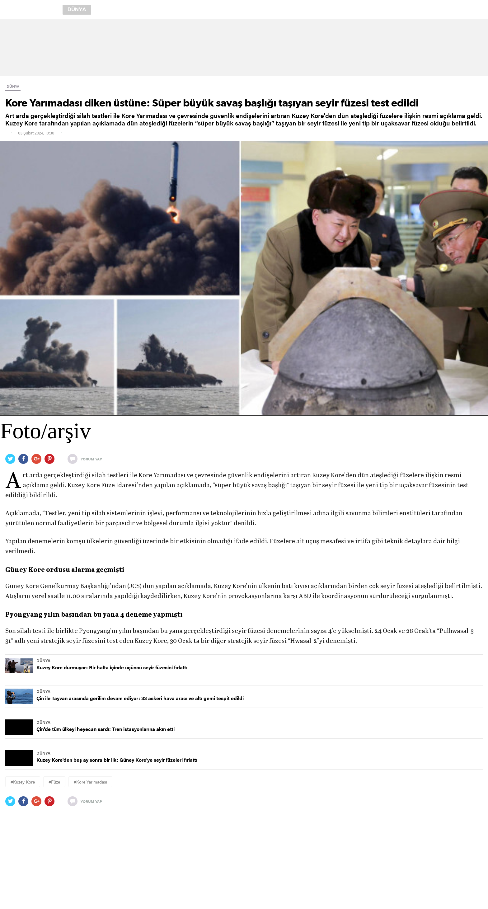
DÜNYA (13, 86)
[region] (244, 48)
